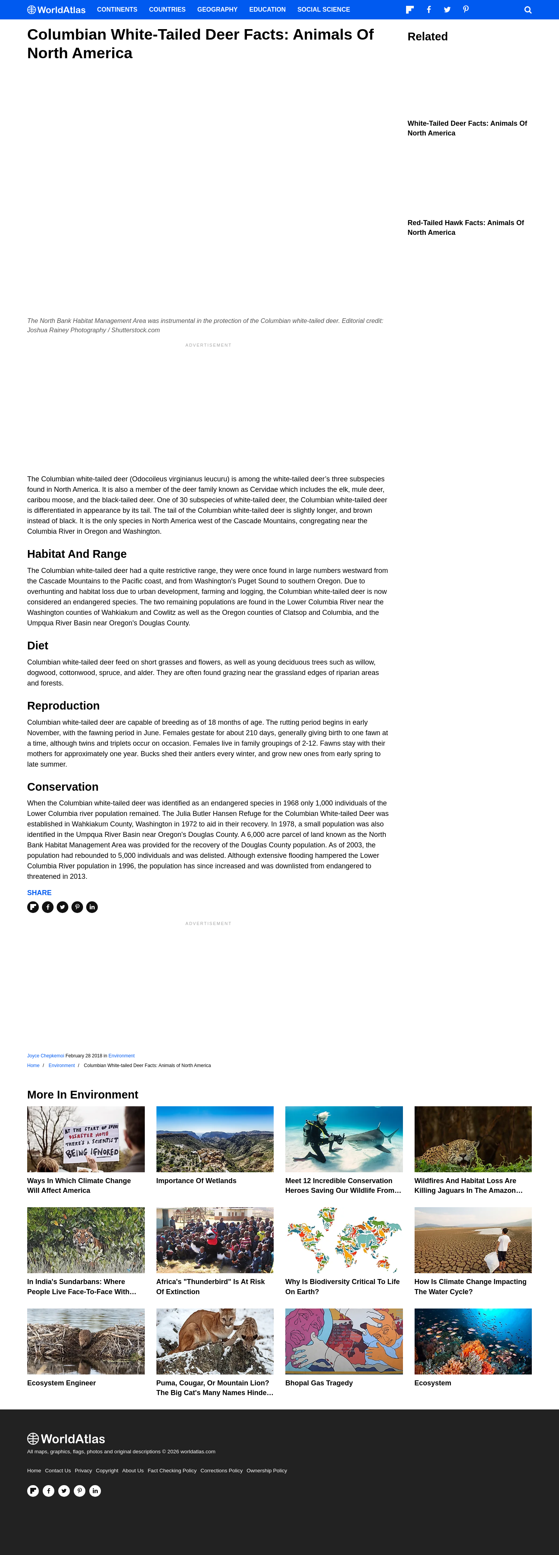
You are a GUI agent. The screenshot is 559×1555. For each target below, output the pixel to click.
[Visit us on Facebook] (48, 1491)
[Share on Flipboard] (33, 907)
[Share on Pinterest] (77, 907)
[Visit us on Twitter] (64, 1491)
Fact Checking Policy (172, 1470)
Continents (117, 9)
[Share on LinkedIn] (92, 907)
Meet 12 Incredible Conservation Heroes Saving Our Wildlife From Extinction (339, 1190)
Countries (167, 9)
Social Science (323, 9)
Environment (121, 1056)
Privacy (83, 1470)
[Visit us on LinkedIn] (95, 1491)
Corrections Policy (221, 1470)
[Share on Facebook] (48, 907)
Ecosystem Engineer (61, 1383)
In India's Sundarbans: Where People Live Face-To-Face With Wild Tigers (78, 1291)
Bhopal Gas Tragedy (319, 1383)
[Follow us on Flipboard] (33, 1491)
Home (34, 1470)
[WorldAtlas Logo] (59, 9)
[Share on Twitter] (62, 907)
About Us (133, 1470)
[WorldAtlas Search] (528, 9)
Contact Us (58, 1470)
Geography (217, 9)
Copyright (107, 1470)
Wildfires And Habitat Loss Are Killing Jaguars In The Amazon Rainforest (466, 1190)
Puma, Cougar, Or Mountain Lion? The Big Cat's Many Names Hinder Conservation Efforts (212, 1392)
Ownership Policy (267, 1470)
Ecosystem (433, 1383)
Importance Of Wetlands (196, 1181)
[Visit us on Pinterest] (79, 1491)
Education (267, 9)
